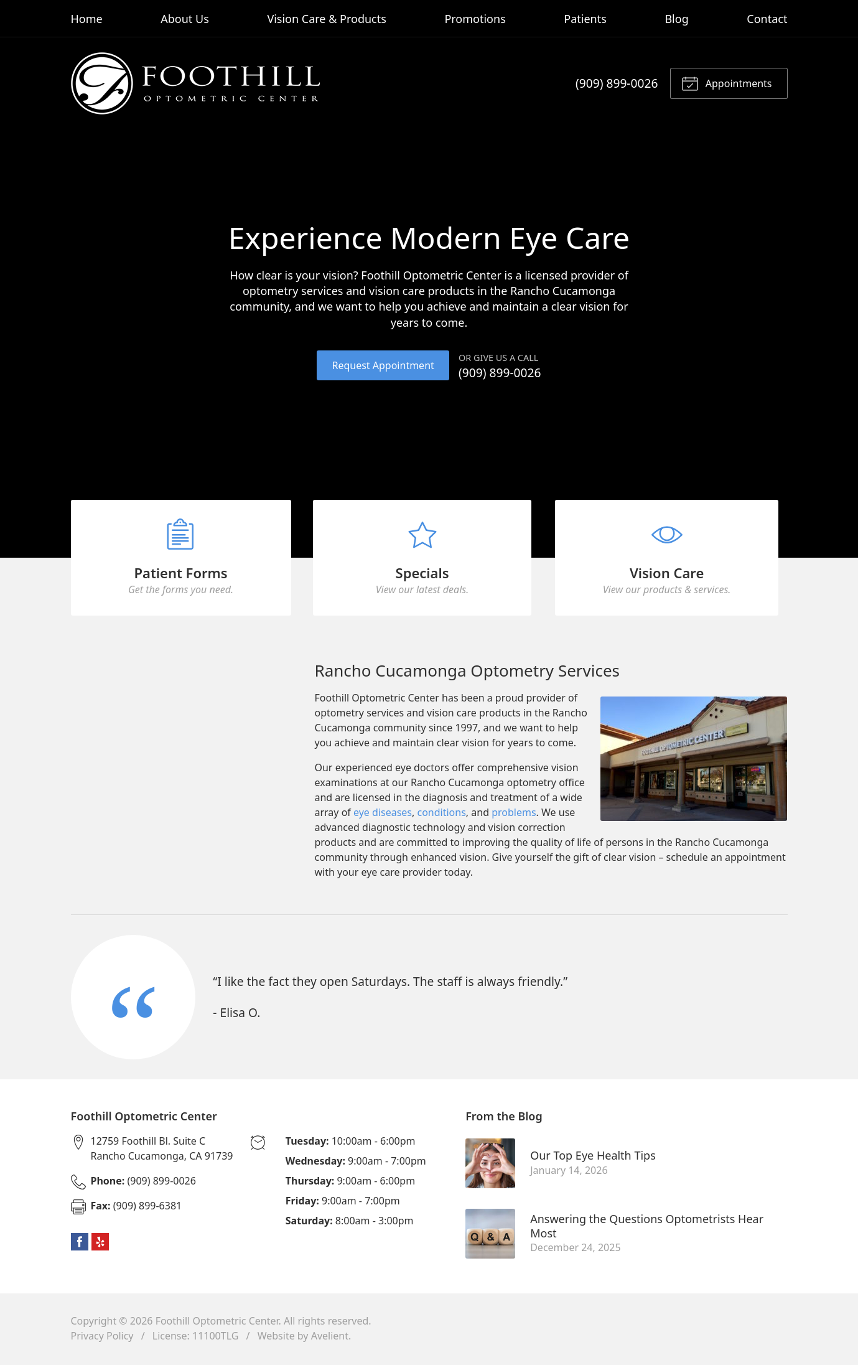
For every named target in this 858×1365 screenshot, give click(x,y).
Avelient (329, 1337)
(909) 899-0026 (617, 83)
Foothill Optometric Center (217, 1323)
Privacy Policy (102, 1337)
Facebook (79, 1243)
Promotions (474, 18)
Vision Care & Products (326, 18)
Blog (676, 18)
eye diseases (382, 815)
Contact (767, 18)
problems (514, 815)
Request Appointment (383, 365)
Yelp (100, 1243)
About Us (185, 18)
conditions (441, 815)
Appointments (726, 82)
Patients (585, 18)
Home (87, 18)
